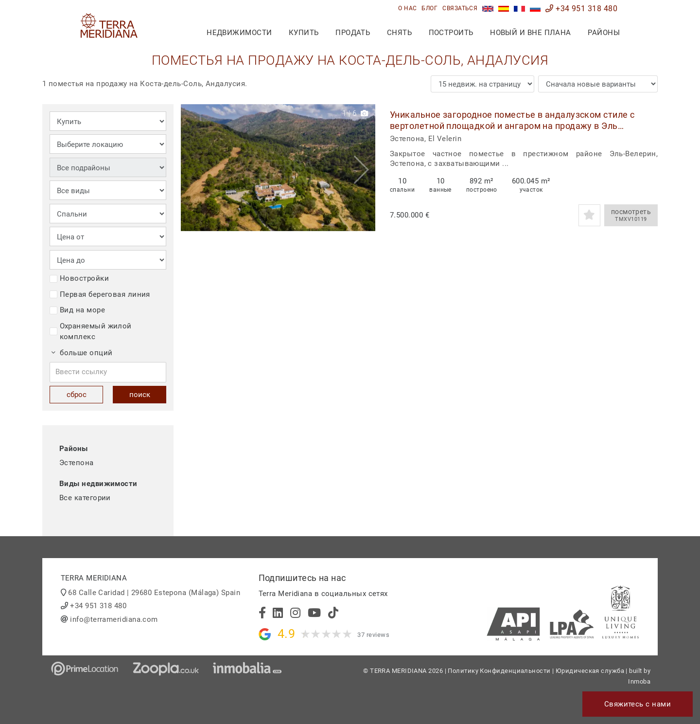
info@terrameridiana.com (114, 619)
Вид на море (77, 310)
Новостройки (79, 278)
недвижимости (239, 32)
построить (451, 32)
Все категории (85, 497)
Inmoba (639, 681)
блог (429, 8)
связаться (459, 8)
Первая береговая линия (100, 294)
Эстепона (76, 462)
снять (399, 32)
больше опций (82, 352)
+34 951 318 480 (581, 8)
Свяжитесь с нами (637, 704)
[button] (364, 167)
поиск (139, 394)
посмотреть (631, 215)
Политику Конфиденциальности (499, 670)
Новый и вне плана (530, 32)
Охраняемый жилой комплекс (91, 332)
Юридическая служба (590, 670)
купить (304, 32)
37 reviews (373, 634)
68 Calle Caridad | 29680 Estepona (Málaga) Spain (154, 592)
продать (352, 32)
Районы (604, 32)
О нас (407, 8)
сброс (77, 394)
